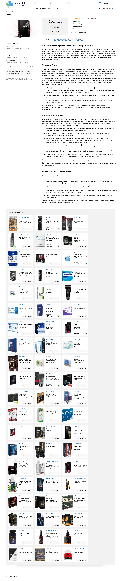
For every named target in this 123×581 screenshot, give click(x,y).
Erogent (21, 548)
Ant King (21, 461)
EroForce (76, 426)
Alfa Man (49, 252)
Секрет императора (52, 461)
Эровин (76, 374)
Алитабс (21, 374)
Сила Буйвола (50, 426)
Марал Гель (77, 461)
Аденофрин (77, 252)
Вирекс (21, 339)
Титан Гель (77, 217)
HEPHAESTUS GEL (51, 478)
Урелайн (21, 252)
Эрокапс (76, 269)
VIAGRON (21, 426)
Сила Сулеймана (24, 391)
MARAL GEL (77, 321)
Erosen (21, 496)
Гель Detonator (78, 443)
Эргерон (48, 304)
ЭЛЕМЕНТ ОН (78, 531)
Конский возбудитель (80, 478)
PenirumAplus (50, 513)
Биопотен (77, 356)
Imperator (49, 443)
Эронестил (77, 339)
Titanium (76, 287)
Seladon (21, 304)
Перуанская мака (24, 217)
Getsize (48, 356)
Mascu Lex (49, 496)
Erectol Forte (22, 478)
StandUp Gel (22, 409)
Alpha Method (78, 513)
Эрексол (76, 391)
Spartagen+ (77, 234)
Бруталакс (77, 409)
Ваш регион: (107, 8)
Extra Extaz (49, 339)
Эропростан (50, 287)
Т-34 (75, 496)
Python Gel (22, 356)
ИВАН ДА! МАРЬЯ (51, 531)
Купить (55, 27)
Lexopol (21, 321)
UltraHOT (21, 531)
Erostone (21, 269)
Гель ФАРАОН (50, 374)
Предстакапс (78, 304)
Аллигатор (49, 269)
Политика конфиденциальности (13, 577)
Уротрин (48, 234)
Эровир (21, 443)
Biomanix (49, 217)
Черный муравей (79, 548)
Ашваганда (49, 409)
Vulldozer (22, 513)
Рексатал (21, 287)
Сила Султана (50, 391)
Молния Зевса (50, 321)
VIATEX (48, 548)
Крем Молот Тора (24, 234)
